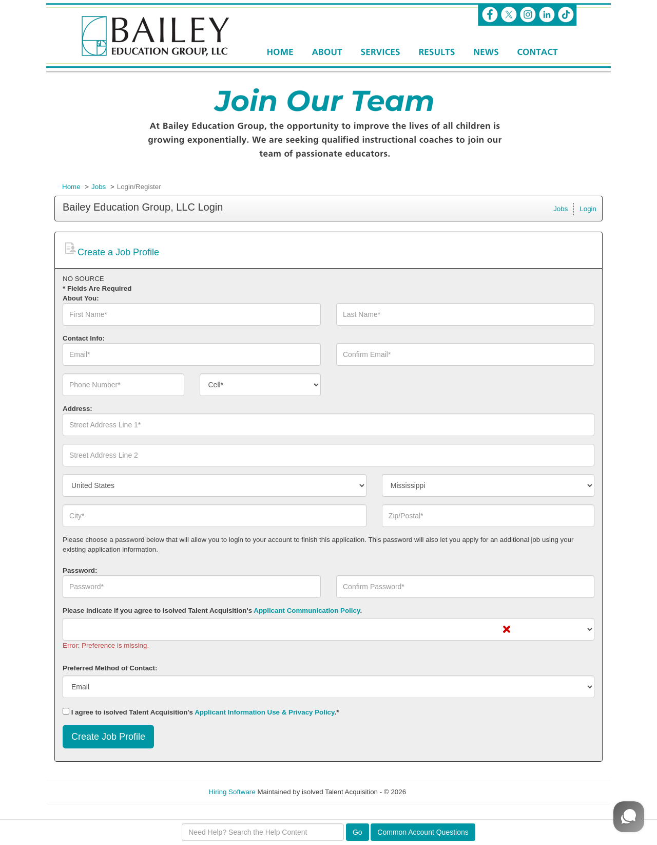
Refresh (436, 792)
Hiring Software (232, 792)
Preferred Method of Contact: (110, 668)
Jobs (98, 187)
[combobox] (260, 384)
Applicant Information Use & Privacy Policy (264, 712)
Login (587, 209)
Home (71, 187)
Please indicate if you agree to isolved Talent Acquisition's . (212, 610)
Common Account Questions (422, 832)
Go (357, 832)
